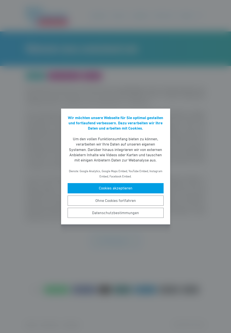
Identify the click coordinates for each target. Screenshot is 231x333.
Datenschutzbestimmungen (115, 212)
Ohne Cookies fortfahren (115, 200)
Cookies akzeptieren (115, 188)
